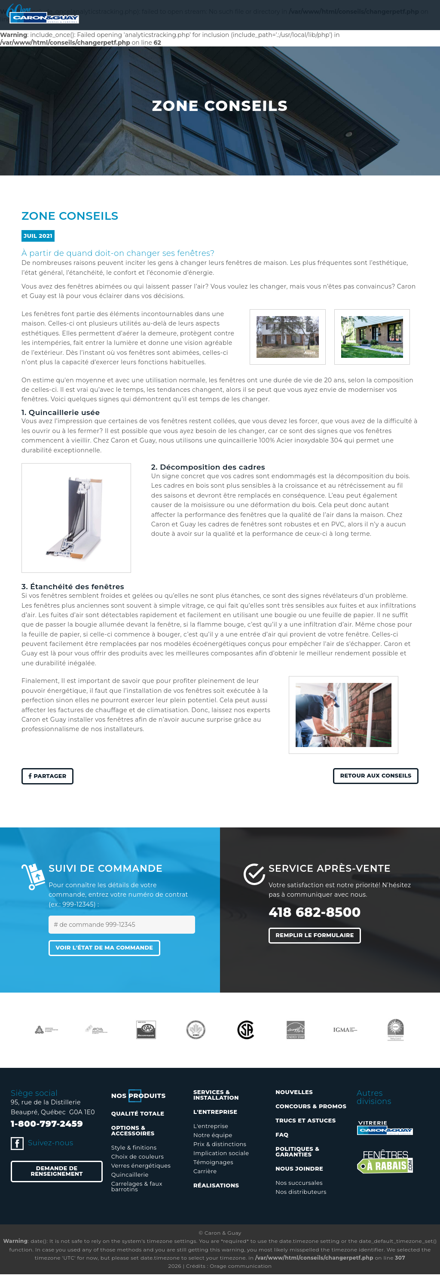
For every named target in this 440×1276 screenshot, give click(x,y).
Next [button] (425, 1031)
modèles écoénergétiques (205, 644)
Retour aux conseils (371, 777)
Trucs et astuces (305, 1122)
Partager (50, 777)
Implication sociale (221, 1154)
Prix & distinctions (219, 1145)
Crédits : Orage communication (229, 1267)
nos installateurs (117, 729)
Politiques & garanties (297, 1153)
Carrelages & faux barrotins (136, 1188)
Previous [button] (15, 1031)
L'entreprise (210, 1127)
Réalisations (216, 1187)
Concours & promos (310, 1107)
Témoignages (213, 1163)
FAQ (281, 1136)
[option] (46, 1032)
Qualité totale (138, 1115)
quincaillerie (237, 440)
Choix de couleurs (137, 1158)
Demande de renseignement (57, 1174)
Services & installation (216, 1096)
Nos (138, 1097)
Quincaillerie (130, 1176)
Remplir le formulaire (319, 937)
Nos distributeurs (301, 1193)
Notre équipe (212, 1136)
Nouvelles (294, 1093)
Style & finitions (134, 1149)
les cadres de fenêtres (232, 524)
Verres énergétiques (141, 1167)
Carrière (205, 1172)
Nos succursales (299, 1184)
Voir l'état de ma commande (110, 949)
